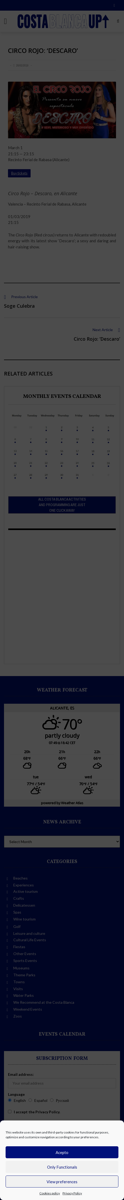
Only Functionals (62, 1167)
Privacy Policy (72, 1193)
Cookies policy (49, 1193)
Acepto (62, 1152)
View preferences (62, 1181)
